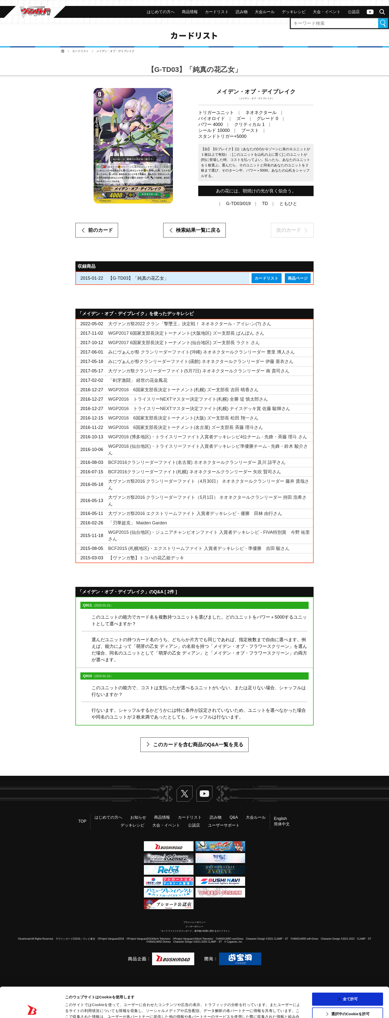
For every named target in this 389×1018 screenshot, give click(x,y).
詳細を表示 (239, 1008)
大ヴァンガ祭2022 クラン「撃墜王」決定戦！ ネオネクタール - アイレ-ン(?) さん (189, 323)
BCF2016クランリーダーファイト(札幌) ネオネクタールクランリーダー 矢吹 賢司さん (194, 471)
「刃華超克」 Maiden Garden (137, 522)
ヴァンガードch (370, 12)
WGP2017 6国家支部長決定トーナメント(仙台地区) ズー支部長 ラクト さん (184, 342)
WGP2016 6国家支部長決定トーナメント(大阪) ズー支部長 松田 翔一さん (183, 418)
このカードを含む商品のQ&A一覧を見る (198, 744)
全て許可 (350, 968)
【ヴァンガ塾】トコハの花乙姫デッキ (146, 557)
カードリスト (80, 51)
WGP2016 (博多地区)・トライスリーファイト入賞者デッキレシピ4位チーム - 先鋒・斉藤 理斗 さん (207, 436)
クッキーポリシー (194, 926)
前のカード (100, 230)
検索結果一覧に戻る (198, 230)
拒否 (350, 998)
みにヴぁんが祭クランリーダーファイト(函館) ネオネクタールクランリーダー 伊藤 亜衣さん (200, 361)
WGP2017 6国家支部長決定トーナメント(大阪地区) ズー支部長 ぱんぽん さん (186, 333)
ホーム (63, 51)
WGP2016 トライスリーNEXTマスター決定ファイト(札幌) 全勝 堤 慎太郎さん (188, 399)
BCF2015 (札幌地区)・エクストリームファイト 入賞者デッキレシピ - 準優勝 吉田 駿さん (199, 548)
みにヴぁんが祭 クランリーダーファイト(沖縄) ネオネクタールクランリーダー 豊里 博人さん (201, 352)
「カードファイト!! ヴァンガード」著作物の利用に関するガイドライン (194, 931)
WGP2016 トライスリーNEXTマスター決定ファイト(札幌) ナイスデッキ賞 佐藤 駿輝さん (199, 408)
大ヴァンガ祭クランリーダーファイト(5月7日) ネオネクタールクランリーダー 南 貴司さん (199, 370)
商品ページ (298, 278)
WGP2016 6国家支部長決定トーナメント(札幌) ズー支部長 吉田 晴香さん (183, 389)
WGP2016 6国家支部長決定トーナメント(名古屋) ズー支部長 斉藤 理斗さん (185, 427)
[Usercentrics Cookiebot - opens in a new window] (32, 1008)
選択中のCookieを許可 (350, 984)
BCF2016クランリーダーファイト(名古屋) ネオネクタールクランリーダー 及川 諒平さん (197, 462)
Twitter (185, 794)
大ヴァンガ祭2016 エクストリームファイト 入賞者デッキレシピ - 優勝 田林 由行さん (195, 513)
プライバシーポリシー (194, 922)
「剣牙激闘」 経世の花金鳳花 (137, 380)
